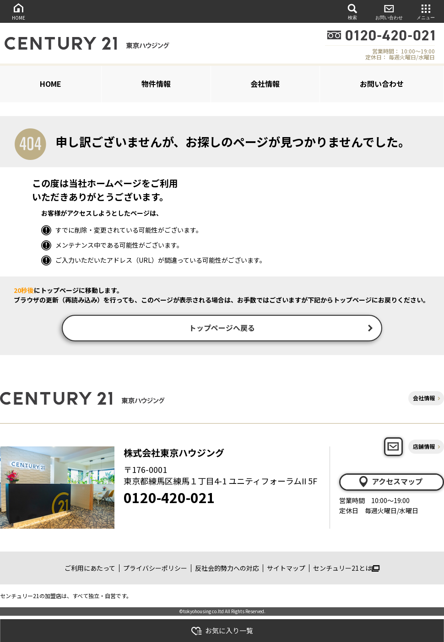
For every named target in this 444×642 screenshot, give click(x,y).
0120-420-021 (169, 498)
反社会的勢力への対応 (227, 568)
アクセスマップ (389, 482)
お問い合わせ (389, 11)
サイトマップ (286, 568)
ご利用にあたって (90, 568)
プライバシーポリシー (155, 568)
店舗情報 (424, 447)
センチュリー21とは (346, 568)
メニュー (425, 11)
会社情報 (265, 83)
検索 (352, 11)
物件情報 (156, 83)
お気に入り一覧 (222, 631)
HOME (18, 11)
